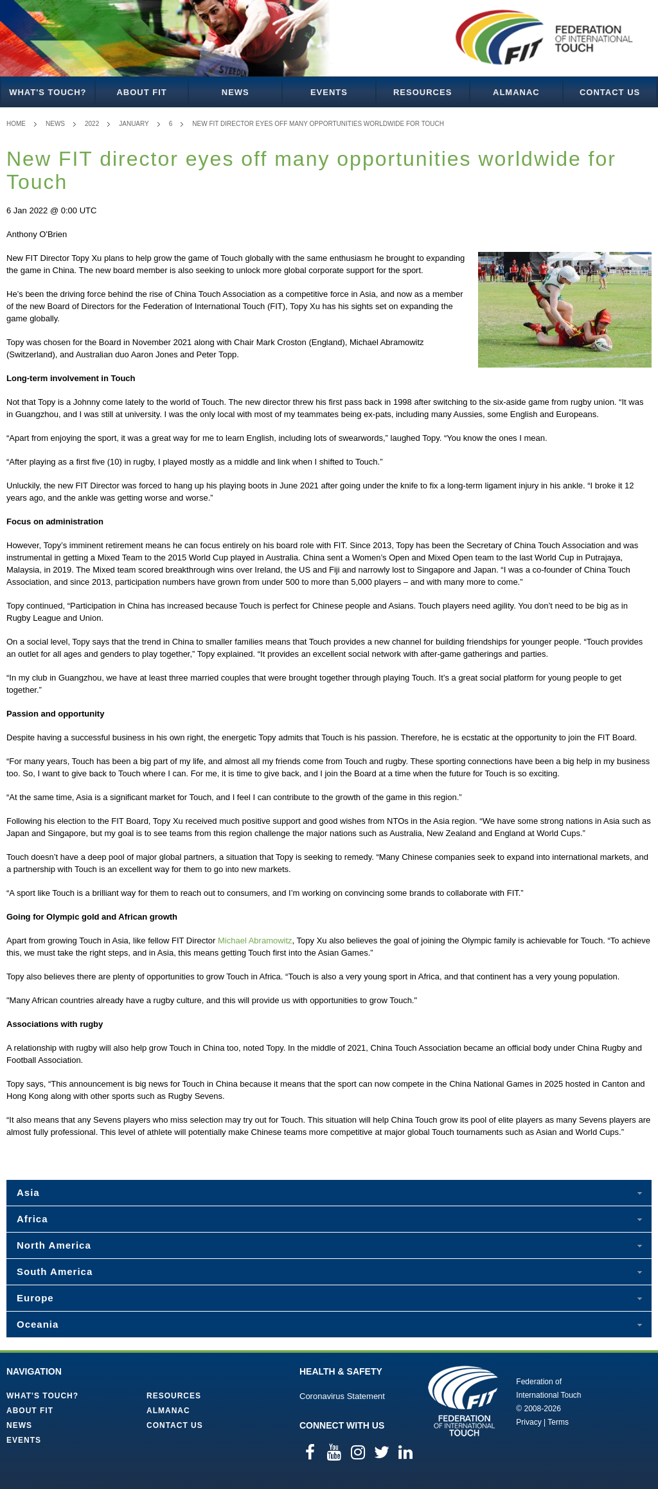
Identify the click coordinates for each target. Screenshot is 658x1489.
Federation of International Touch (463, 1401)
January (134, 123)
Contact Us (610, 92)
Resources (422, 92)
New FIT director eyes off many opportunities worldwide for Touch (318, 123)
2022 (92, 123)
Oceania (37, 1324)
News (235, 92)
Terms (558, 1422)
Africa (32, 1218)
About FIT (141, 92)
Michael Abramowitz (255, 940)
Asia (28, 1192)
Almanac (516, 92)
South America (55, 1271)
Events (329, 92)
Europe (35, 1297)
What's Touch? (47, 92)
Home (16, 123)
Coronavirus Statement (342, 1396)
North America (54, 1245)
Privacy (528, 1422)
